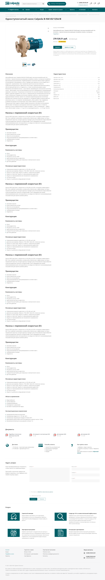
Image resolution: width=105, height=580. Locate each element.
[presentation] (41, 486)
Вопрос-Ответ (27, 552)
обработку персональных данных (45, 492)
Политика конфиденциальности (51, 554)
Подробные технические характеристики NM (15, 434)
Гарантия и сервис (29, 550)
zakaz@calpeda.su (90, 558)
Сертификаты (27, 556)
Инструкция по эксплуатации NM (41, 434)
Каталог (7, 550)
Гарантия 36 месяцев (27, 513)
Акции (7, 552)
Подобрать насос (9, 554)
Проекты (7, 556)
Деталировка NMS (61, 434)
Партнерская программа (28, 529)
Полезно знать (46, 552)
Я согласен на (42, 492)
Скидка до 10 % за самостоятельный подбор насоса (83, 513)
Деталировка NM (85, 434)
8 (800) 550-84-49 (83, 2)
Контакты (45, 556)
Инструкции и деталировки (76, 529)
